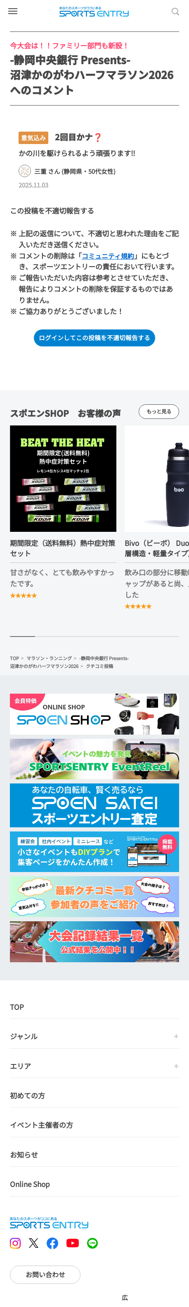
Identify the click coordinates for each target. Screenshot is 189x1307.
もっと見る (158, 412)
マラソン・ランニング (49, 659)
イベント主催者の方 (41, 1126)
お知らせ (24, 1156)
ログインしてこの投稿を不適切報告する (94, 338)
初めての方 (27, 1097)
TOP (14, 659)
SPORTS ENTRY (94, 12)
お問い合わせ (45, 1276)
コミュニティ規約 (109, 255)
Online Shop (30, 1185)
